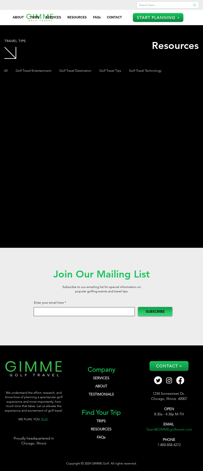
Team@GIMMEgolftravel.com (169, 429)
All (6, 70)
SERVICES (101, 378)
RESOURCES (101, 429)
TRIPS (101, 421)
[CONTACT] (169, 366)
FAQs (101, 437)
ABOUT (101, 386)
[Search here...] (162, 5)
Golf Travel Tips (110, 70)
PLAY (44, 419)
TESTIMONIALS (101, 394)
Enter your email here (49, 302)
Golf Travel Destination (75, 70)
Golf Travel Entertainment (33, 70)
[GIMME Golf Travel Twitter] (158, 380)
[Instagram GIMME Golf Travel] (169, 380)
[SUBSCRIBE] (155, 311)
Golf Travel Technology (145, 70)
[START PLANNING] (158, 17)
